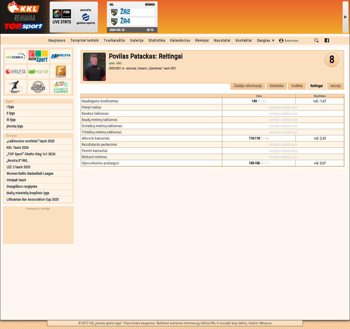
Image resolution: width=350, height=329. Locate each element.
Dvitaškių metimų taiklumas (102, 126)
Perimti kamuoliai (94, 151)
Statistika (157, 40)
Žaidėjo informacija (248, 86)
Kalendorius (180, 40)
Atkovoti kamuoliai (95, 138)
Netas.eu (266, 323)
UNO (119, 63)
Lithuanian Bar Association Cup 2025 (32, 199)
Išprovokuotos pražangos (100, 163)
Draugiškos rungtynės (21, 186)
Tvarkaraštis (114, 40)
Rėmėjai (202, 40)
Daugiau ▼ (266, 40)
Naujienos (56, 40)
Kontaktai (244, 40)
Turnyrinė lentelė (84, 40)
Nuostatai (222, 40)
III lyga (10, 120)
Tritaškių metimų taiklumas (101, 132)
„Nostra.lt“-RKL (17, 160)
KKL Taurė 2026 (17, 147)
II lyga (10, 113)
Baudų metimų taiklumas (99, 120)
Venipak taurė (16, 180)
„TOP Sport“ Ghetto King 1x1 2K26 (30, 154)
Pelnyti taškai (91, 107)
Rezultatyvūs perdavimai (99, 144)
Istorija (336, 86)
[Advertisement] (38, 282)
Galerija (136, 40)
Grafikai (296, 86)
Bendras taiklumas (95, 113)
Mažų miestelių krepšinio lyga (27, 193)
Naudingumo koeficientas (100, 101)
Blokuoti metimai (94, 157)
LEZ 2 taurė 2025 (18, 167)
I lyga (10, 107)
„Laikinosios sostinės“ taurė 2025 (30, 141)
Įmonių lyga (14, 126)
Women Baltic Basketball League (29, 173)
